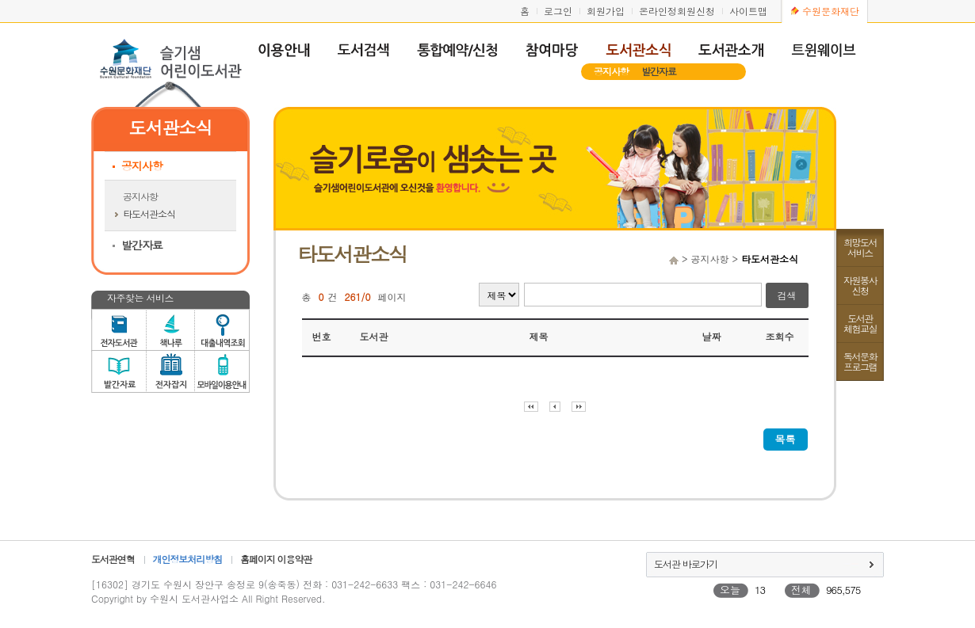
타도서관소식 (149, 213)
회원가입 (606, 10)
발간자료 (658, 71)
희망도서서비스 (860, 247)
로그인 (558, 10)
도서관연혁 (113, 558)
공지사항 (611, 71)
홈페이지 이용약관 (276, 558)
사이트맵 (748, 10)
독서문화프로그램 (860, 361)
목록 (785, 439)
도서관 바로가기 (685, 563)
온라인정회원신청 (677, 10)
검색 (787, 295)
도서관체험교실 (860, 323)
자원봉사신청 (860, 285)
